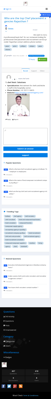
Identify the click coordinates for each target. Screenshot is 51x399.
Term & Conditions (30, 395)
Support (34, 71)
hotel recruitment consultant (14, 240)
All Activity (8, 316)
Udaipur (32, 46)
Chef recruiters (29, 216)
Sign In (7, 9)
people (9, 55)
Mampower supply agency (13, 226)
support (25, 155)
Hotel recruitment (34, 233)
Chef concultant (10, 220)
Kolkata (7, 216)
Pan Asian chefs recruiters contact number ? (23, 287)
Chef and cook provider (12, 236)
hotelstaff (24, 246)
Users (6, 346)
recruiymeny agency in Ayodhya (15, 230)
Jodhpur (23, 46)
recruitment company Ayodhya (15, 233)
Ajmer (15, 46)
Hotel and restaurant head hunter (29, 220)
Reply (32, 59)
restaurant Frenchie (25, 223)
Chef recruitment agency (31, 236)
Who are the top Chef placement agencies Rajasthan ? (25, 19)
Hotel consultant (10, 223)
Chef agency (17, 216)
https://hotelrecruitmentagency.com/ (29, 92)
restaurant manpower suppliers (15, 243)
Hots (6, 325)
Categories (9, 341)
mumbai (32, 243)
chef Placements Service (36, 56)
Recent (25, 71)
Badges (7, 357)
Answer (42, 59)
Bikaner (8, 49)
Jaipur (7, 46)
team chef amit (23, 79)
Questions (8, 321)
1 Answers (8, 175)
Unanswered (9, 330)
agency (7, 246)
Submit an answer (25, 148)
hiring (40, 243)
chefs (15, 246)
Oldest (42, 71)
